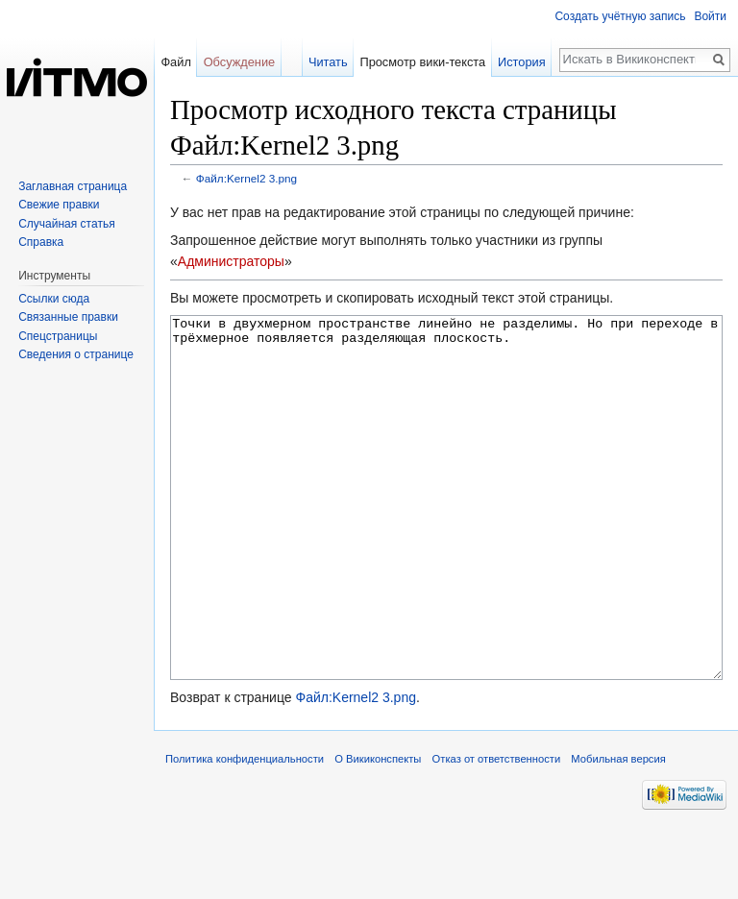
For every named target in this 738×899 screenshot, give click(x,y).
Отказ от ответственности (496, 831)
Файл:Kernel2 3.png (246, 178)
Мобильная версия (618, 831)
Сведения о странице (76, 354)
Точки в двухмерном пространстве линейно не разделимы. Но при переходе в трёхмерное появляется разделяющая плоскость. (446, 533)
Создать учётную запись (619, 16)
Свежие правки (58, 204)
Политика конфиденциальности (244, 831)
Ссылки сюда (53, 298)
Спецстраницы (57, 336)
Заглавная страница (72, 186)
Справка (40, 242)
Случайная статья (66, 224)
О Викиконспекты (377, 831)
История (522, 62)
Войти (710, 16)
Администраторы (231, 261)
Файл (175, 62)
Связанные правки (68, 317)
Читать (328, 62)
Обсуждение (240, 62)
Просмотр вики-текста (422, 62)
